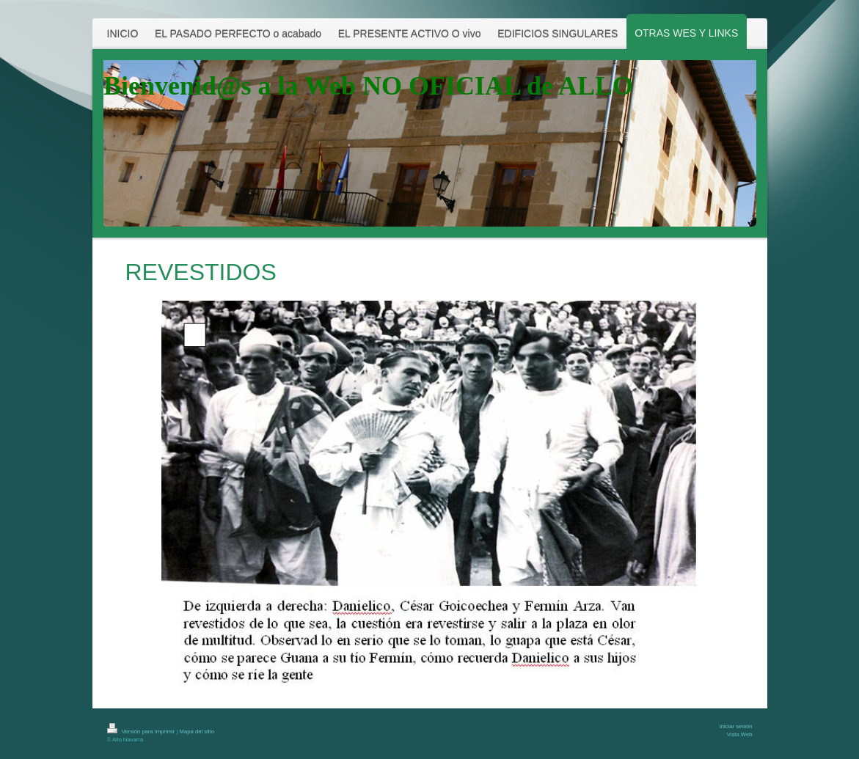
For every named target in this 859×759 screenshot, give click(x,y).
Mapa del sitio (197, 731)
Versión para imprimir (142, 731)
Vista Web (740, 734)
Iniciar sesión (736, 726)
